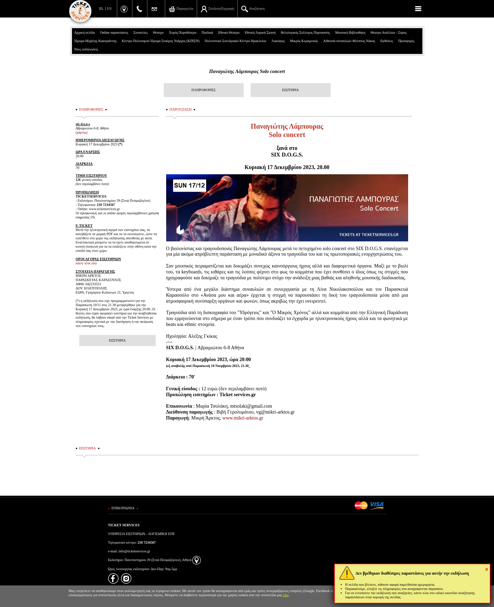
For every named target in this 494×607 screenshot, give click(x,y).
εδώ (286, 595)
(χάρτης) (82, 132)
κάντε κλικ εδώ (86, 263)
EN (109, 8)
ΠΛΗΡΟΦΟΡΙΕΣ (204, 90)
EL (101, 8)
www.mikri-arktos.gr (242, 418)
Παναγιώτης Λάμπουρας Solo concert (247, 71)
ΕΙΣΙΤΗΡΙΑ (290, 90)
